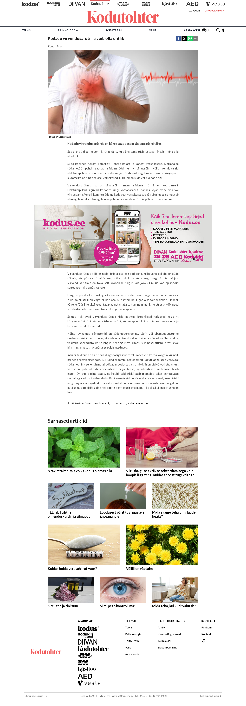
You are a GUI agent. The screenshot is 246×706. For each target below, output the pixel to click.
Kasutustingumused (169, 634)
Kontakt (206, 634)
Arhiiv (161, 627)
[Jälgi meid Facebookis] (223, 30)
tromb (97, 403)
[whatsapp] (190, 39)
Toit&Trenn (114, 30)
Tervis (26, 30)
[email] (195, 39)
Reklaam (206, 627)
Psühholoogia (68, 30)
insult (105, 403)
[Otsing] (218, 30)
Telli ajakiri (193, 11)
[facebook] (178, 39)
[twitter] (184, 39)
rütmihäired (118, 403)
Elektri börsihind (167, 647)
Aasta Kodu (192, 30)
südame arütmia (137, 403)
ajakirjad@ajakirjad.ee (122, 696)
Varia (152, 30)
